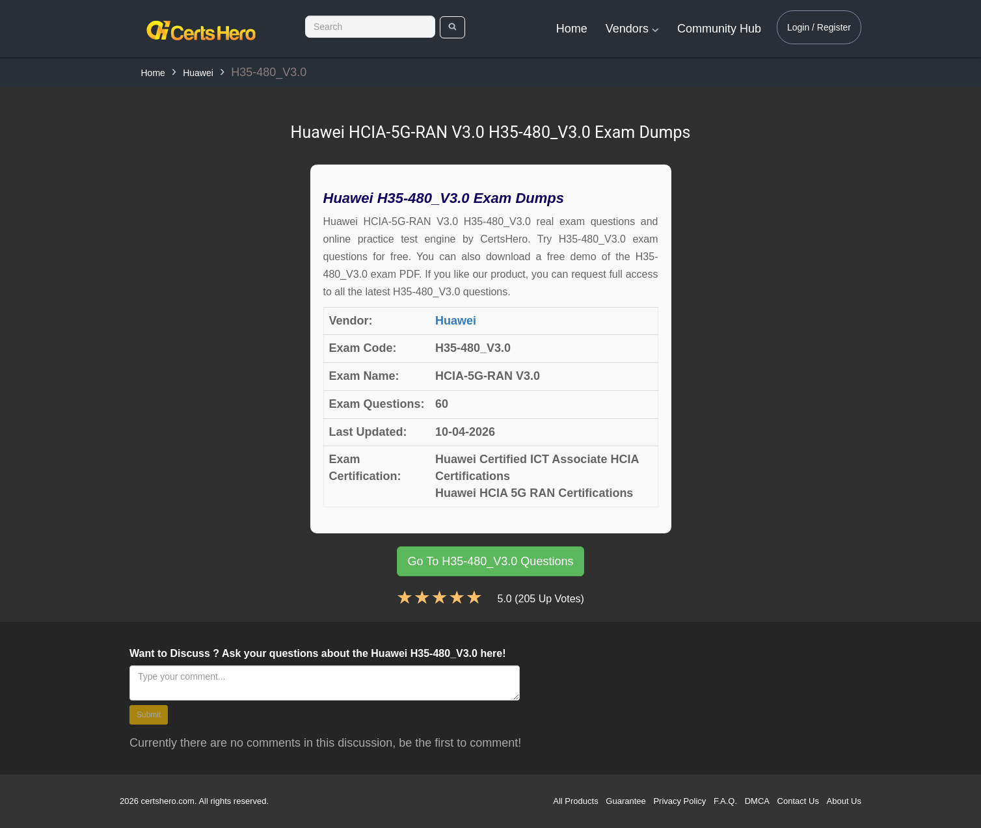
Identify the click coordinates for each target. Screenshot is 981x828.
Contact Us (798, 801)
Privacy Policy (679, 801)
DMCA (757, 801)
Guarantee (625, 801)
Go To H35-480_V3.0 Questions (491, 561)
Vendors (632, 28)
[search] (452, 27)
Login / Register (819, 27)
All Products (575, 801)
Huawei (198, 73)
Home (571, 28)
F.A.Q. (725, 801)
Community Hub (719, 28)
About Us (844, 801)
